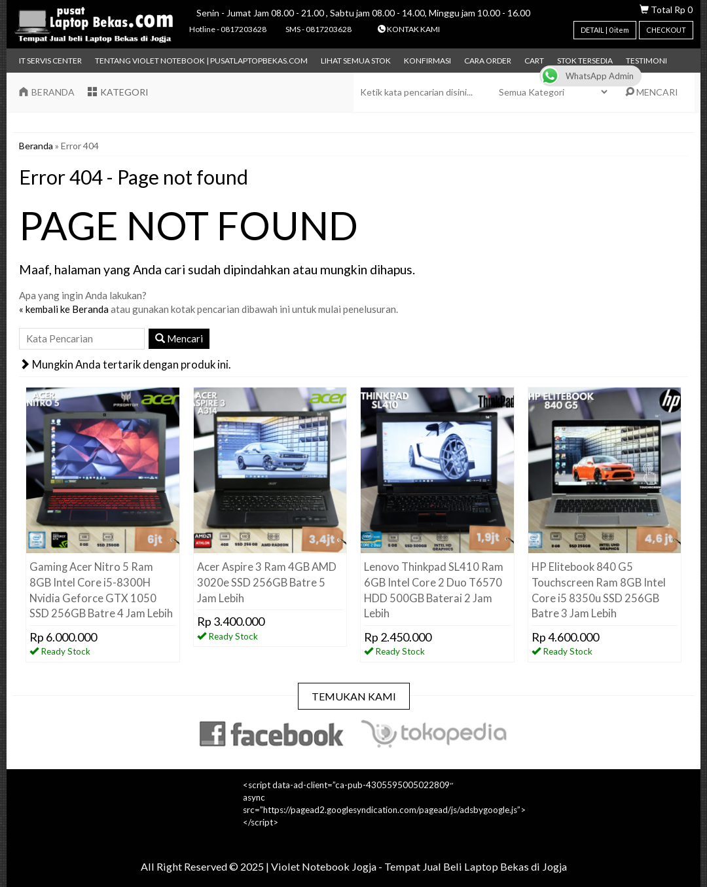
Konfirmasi (427, 60)
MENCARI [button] (651, 92)
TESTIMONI (646, 60)
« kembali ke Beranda (64, 309)
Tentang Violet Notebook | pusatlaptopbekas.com (201, 60)
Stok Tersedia (585, 60)
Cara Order (487, 60)
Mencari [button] (179, 338)
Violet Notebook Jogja (323, 866)
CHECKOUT (666, 30)
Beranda (36, 145)
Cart (534, 60)
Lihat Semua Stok (356, 60)
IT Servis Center (50, 60)
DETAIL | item (605, 30)
